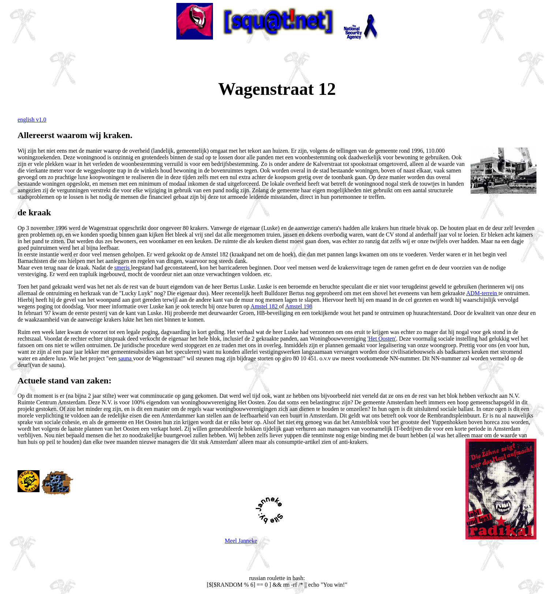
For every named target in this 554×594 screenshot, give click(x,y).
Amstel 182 (265, 306)
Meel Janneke (241, 541)
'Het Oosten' (381, 338)
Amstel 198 (298, 306)
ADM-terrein (482, 293)
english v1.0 (32, 119)
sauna (125, 358)
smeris (122, 267)
